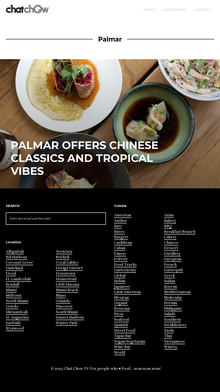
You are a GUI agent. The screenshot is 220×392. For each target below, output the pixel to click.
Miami (11, 290)
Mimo (61, 295)
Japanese (122, 286)
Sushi (169, 330)
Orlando (63, 301)
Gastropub (173, 270)
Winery (170, 347)
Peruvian (122, 308)
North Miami (17, 301)
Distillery (172, 253)
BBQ (168, 226)
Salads (169, 314)
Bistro (119, 231)
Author (120, 220)
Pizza (118, 314)
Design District (69, 268)
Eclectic (121, 259)
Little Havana (67, 284)
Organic (121, 303)
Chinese (171, 242)
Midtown (13, 295)
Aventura (64, 251)
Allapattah (15, 251)
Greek (169, 275)
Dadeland (14, 268)
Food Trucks (125, 264)
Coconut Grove (19, 262)
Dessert (171, 248)
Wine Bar (122, 347)
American (122, 215)
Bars (118, 226)
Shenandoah (17, 312)
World (119, 352)
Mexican (121, 297)
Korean (170, 286)
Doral (11, 273)
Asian (169, 215)
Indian (119, 281)
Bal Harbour (16, 257)
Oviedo (12, 306)
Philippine (173, 308)
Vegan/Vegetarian (129, 341)
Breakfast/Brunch (179, 231)
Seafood (121, 319)
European (173, 259)
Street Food (124, 330)
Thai (168, 336)
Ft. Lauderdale (18, 279)
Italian (169, 281)
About (149, 10)
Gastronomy (125, 270)
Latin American (127, 292)
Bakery (170, 220)
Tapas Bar (122, 336)
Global (119, 275)
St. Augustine (17, 317)
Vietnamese (174, 341)
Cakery (170, 237)
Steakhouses (175, 325)
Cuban (119, 248)
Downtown (65, 273)
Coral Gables (67, 262)
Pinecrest (64, 306)
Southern (172, 319)
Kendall (12, 284)
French (170, 264)
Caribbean (123, 242)
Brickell (62, 257)
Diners (120, 253)
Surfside (13, 323)
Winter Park (66, 323)
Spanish (121, 325)
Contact (202, 10)
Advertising (175, 10)
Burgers (121, 237)
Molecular (173, 297)
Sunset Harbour (70, 317)
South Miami (67, 312)
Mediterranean (177, 292)
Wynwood (15, 328)
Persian (170, 303)
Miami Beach (67, 290)
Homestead (66, 279)
